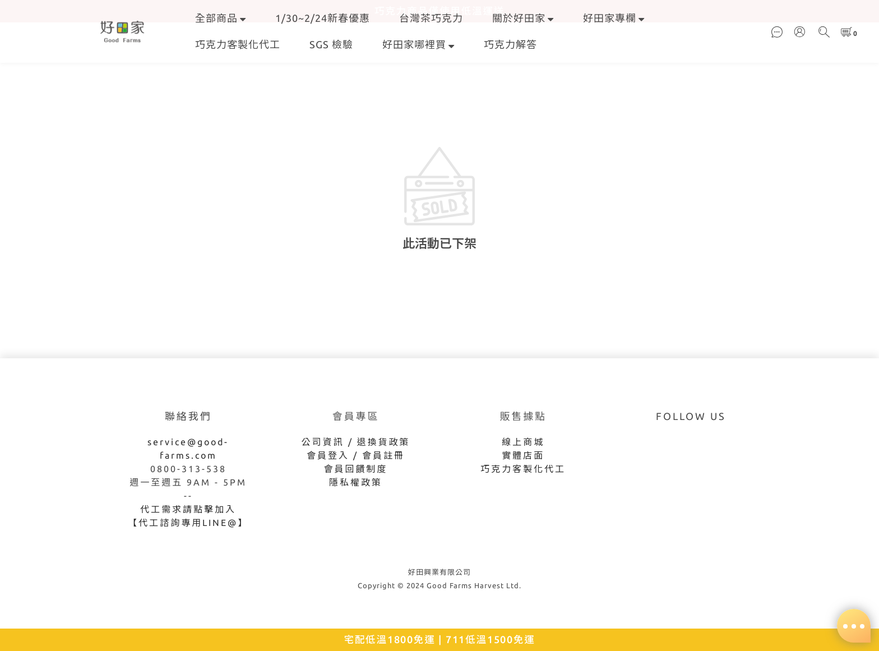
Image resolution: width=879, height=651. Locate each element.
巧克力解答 (510, 44)
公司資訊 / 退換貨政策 (356, 442)
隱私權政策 (355, 482)
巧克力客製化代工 (237, 44)
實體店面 (523, 455)
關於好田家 (523, 18)
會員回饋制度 (356, 469)
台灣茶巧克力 (431, 18)
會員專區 (356, 416)
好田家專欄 (614, 18)
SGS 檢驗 (331, 44)
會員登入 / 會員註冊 (356, 455)
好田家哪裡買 (418, 44)
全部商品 (220, 18)
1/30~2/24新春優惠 (322, 18)
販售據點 (523, 416)
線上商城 (523, 442)
